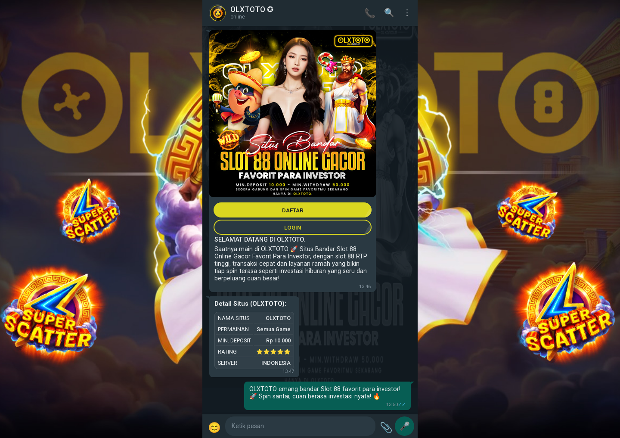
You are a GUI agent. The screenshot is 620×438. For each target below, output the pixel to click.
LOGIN (292, 227)
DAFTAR (293, 210)
